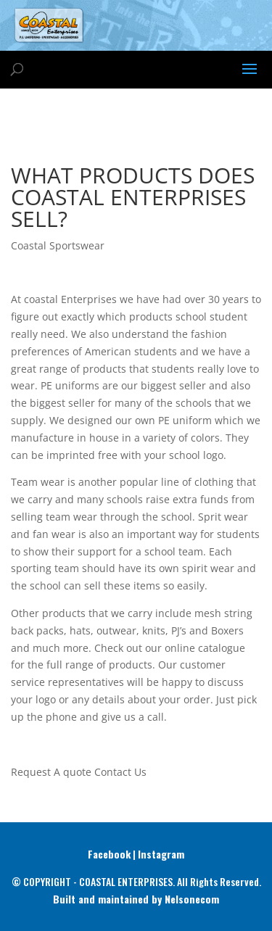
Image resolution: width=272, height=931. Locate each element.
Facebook (109, 853)
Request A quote (51, 772)
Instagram (161, 853)
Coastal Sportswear (57, 245)
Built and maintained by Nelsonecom (136, 898)
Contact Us (120, 772)
